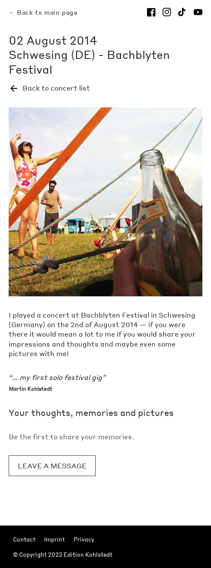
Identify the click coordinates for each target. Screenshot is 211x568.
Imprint (54, 539)
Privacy (84, 539)
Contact (24, 539)
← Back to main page (43, 12)
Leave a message (52, 465)
